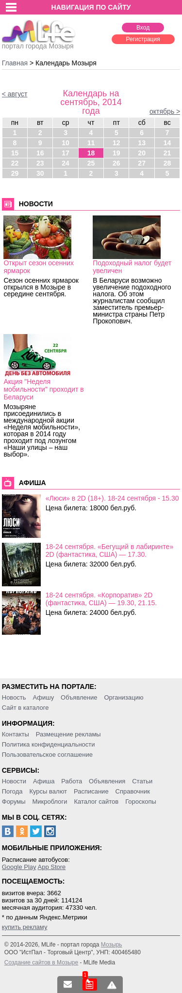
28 (167, 163)
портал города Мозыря (38, 43)
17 (65, 153)
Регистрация (143, 39)
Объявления (107, 781)
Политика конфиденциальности (48, 744)
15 (15, 153)
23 (40, 163)
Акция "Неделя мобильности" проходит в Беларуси (43, 389)
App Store (51, 867)
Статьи (142, 781)
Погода (12, 791)
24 (65, 163)
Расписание (91, 791)
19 (116, 153)
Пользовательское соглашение (47, 754)
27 (142, 163)
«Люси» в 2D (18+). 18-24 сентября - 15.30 (112, 498)
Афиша (43, 781)
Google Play (19, 867)
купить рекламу (25, 927)
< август (15, 94)
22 (15, 163)
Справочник (133, 791)
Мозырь (111, 944)
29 (15, 173)
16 (40, 153)
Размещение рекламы (68, 734)
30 (40, 173)
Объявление (79, 697)
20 (142, 153)
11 (91, 143)
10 (65, 143)
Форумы (14, 801)
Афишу (43, 697)
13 (142, 143)
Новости (14, 781)
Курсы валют (48, 791)
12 (116, 143)
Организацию (123, 697)
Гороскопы (140, 801)
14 (167, 143)
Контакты (15, 734)
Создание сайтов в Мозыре (41, 962)
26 (116, 163)
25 (91, 163)
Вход (142, 27)
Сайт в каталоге (25, 707)
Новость (14, 697)
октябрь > (164, 111)
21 (167, 153)
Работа (71, 781)
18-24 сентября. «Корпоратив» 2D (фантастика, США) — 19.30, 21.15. (101, 599)
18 (91, 153)
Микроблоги (49, 801)
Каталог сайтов (96, 801)
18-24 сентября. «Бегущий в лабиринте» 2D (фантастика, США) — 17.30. (109, 550)
